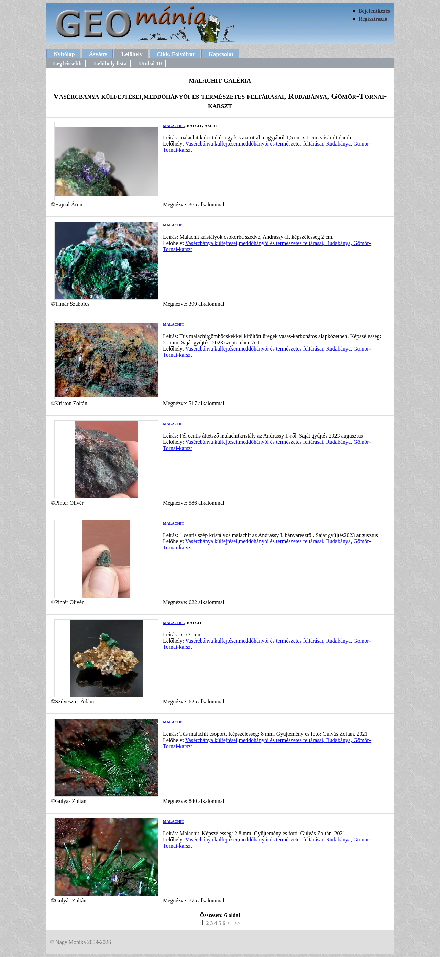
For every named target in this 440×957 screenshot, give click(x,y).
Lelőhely (132, 54)
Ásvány (98, 54)
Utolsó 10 (150, 63)
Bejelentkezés (374, 11)
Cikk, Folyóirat (176, 54)
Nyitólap (64, 54)
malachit (173, 125)
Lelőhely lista (110, 63)
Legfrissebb (67, 63)
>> (237, 923)
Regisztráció (373, 19)
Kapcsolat (221, 54)
